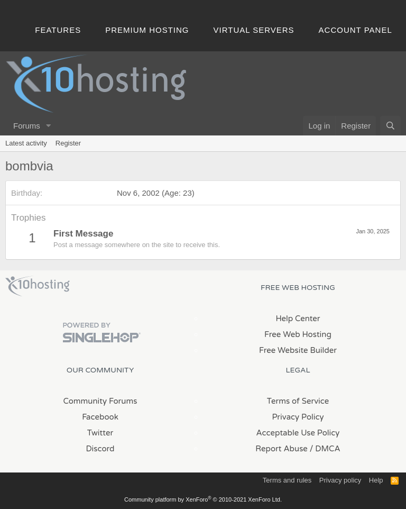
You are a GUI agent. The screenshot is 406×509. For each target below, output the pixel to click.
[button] (48, 125)
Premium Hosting (147, 29)
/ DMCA (325, 448)
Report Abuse (281, 448)
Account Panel (355, 29)
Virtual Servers (254, 29)
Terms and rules (287, 480)
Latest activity (26, 143)
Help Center (297, 318)
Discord (100, 448)
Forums (26, 125)
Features (58, 29)
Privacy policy (340, 480)
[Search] (390, 125)
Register (68, 143)
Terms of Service (298, 401)
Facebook (100, 417)
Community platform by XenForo (203, 499)
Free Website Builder (298, 350)
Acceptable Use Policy (298, 433)
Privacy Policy (298, 417)
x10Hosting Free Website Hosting (37, 286)
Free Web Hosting (297, 334)
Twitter (100, 433)
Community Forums (100, 401)
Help (376, 480)
